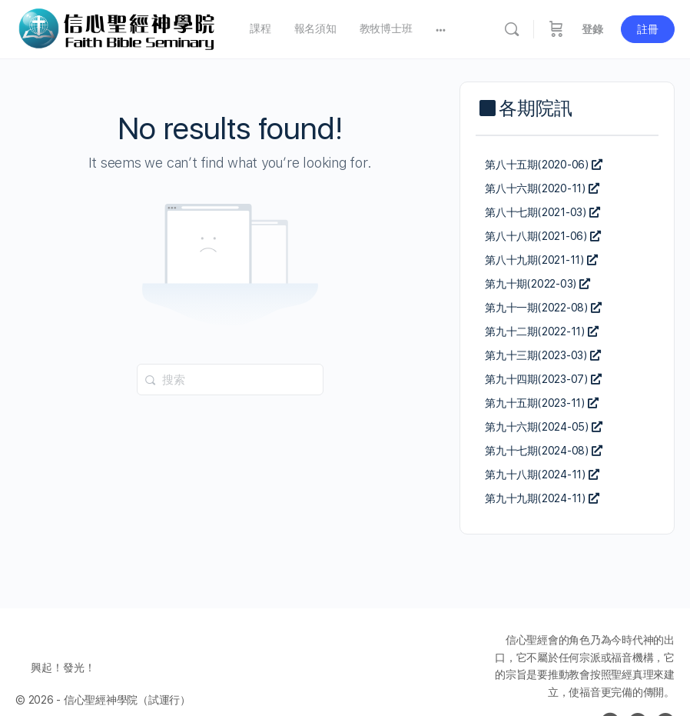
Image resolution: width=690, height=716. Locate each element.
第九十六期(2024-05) (543, 427)
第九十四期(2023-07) (543, 379)
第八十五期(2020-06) (543, 164)
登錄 (592, 29)
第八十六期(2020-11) (542, 188)
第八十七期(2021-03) (542, 212)
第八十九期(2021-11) (541, 260)
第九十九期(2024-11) (542, 498)
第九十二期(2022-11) (542, 331)
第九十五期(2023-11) (542, 403)
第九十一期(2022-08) (543, 307)
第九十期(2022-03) (537, 284)
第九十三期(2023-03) (543, 355)
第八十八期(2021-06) (543, 236)
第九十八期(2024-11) (542, 474)
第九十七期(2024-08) (543, 451)
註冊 (647, 29)
